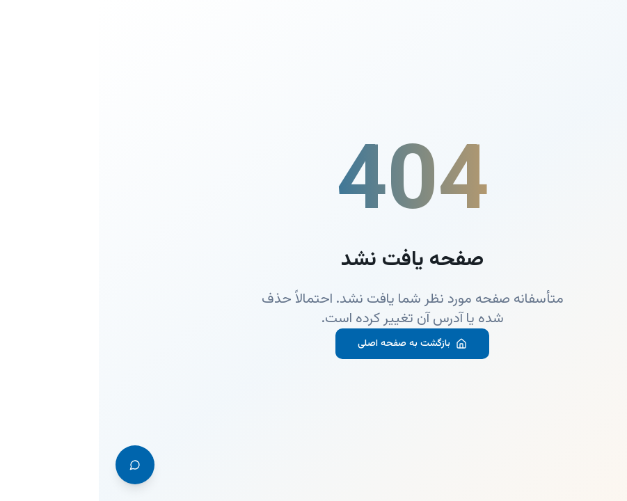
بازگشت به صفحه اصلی (313, 343)
